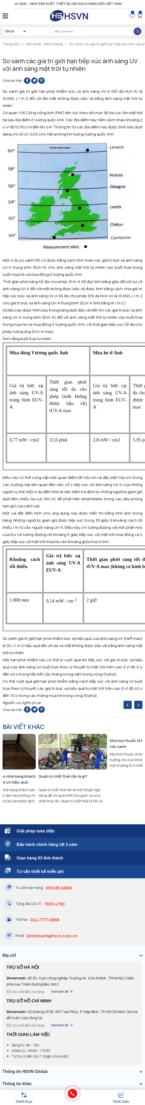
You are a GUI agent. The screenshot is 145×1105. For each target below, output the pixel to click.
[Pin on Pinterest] (41, 80)
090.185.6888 (59, 888)
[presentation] (128, 705)
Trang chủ (11, 44)
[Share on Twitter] (34, 80)
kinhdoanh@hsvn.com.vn (52, 936)
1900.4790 (54, 904)
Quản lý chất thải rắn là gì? (62, 776)
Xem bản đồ (62, 991)
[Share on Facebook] (27, 80)
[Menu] (24, 1098)
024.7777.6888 (44, 920)
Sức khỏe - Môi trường (44, 44)
